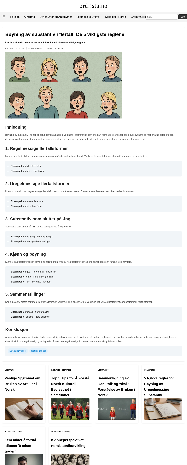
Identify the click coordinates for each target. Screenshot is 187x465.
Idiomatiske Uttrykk (88, 16)
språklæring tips (38, 351)
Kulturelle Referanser (61, 370)
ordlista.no (94, 5)
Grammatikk (138, 16)
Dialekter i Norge (115, 16)
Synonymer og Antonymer (56, 16)
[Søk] (162, 17)
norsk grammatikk (18, 351)
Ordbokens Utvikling (60, 431)
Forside (15, 16)
